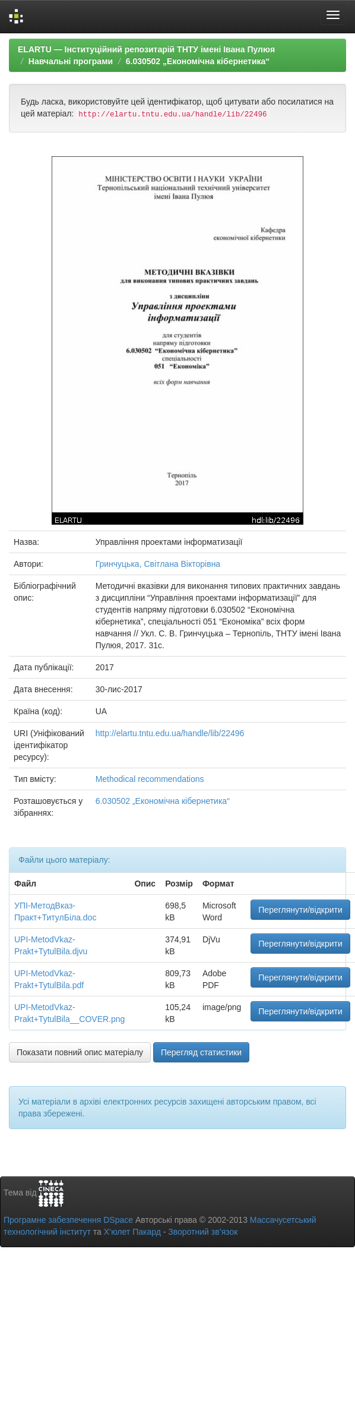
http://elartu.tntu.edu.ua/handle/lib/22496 (170, 733)
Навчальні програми (70, 61)
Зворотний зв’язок (202, 1231)
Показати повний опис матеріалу (80, 1052)
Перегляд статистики (201, 1052)
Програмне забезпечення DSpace (68, 1220)
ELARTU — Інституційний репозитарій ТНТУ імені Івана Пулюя (146, 49)
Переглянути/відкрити (300, 909)
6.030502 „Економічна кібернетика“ (198, 61)
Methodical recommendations (150, 779)
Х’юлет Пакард (132, 1231)
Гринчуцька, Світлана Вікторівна (158, 564)
